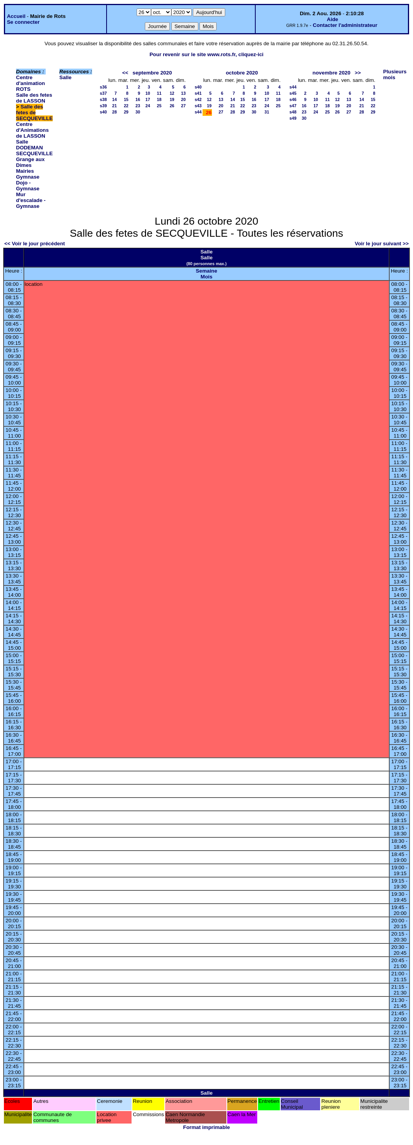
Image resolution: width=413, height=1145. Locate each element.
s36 (103, 87)
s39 (103, 105)
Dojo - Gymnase (27, 185)
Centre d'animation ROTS (30, 83)
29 (126, 112)
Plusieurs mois (395, 74)
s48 (293, 112)
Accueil (16, 16)
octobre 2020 (242, 73)
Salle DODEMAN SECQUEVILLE (34, 147)
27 (183, 105)
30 (137, 112)
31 (267, 112)
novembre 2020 (332, 73)
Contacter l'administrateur (345, 25)
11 (159, 93)
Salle (65, 77)
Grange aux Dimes (30, 162)
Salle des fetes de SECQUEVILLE (34, 112)
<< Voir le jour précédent (34, 243)
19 (172, 99)
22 (126, 105)
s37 (103, 93)
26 (172, 105)
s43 (198, 105)
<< (125, 73)
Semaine (206, 271)
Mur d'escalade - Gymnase (31, 200)
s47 (293, 105)
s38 (103, 99)
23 (137, 105)
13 (183, 93)
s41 (198, 93)
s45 (293, 93)
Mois (206, 277)
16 (137, 99)
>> (358, 73)
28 (114, 112)
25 (159, 105)
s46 (293, 99)
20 (183, 99)
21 (114, 105)
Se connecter (23, 22)
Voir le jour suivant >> (382, 243)
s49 (293, 118)
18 (159, 99)
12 (172, 93)
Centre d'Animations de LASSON (32, 130)
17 (148, 99)
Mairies (25, 171)
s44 (198, 112)
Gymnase (27, 177)
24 (148, 105)
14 (114, 99)
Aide (332, 19)
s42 (198, 99)
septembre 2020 (152, 73)
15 (126, 99)
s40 (103, 112)
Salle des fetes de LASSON (34, 98)
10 (148, 93)
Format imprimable (206, 1127)
